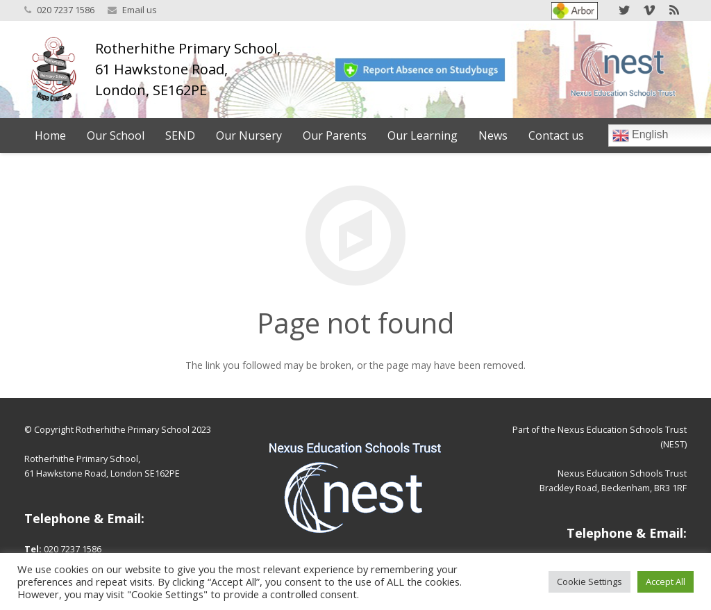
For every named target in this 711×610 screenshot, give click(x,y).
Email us (139, 9)
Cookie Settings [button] (589, 581)
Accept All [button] (665, 581)
